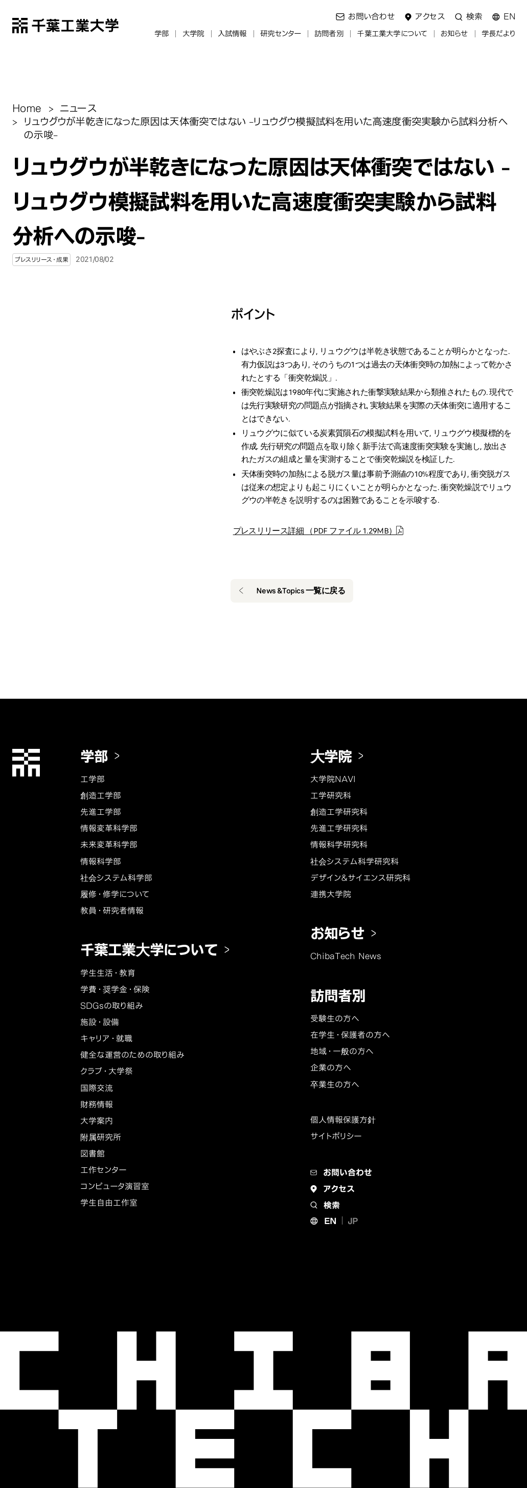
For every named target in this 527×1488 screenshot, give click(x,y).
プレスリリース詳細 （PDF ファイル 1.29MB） (315, 531)
